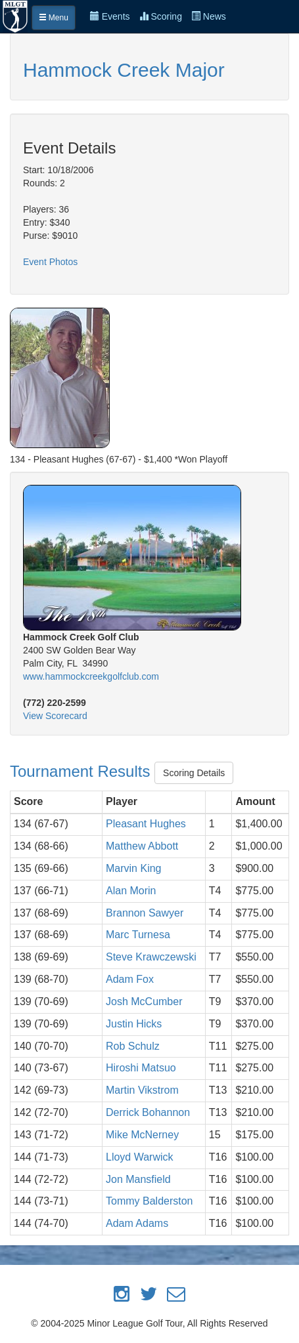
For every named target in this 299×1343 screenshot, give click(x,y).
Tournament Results (82, 771)
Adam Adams (137, 1223)
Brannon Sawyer (144, 913)
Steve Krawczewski (151, 956)
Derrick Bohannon (148, 1112)
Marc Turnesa (138, 934)
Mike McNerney (142, 1134)
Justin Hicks (134, 1023)
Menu (53, 17)
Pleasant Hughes (146, 823)
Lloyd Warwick (139, 1157)
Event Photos (50, 262)
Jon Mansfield (138, 1179)
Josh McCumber (144, 1001)
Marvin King (133, 868)
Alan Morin (131, 890)
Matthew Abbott (142, 846)
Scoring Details (194, 773)
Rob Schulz (133, 1046)
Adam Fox (130, 979)
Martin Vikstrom (142, 1090)
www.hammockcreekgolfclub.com (91, 676)
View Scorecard (55, 716)
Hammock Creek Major (124, 70)
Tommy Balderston (149, 1201)
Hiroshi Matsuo (141, 1067)
